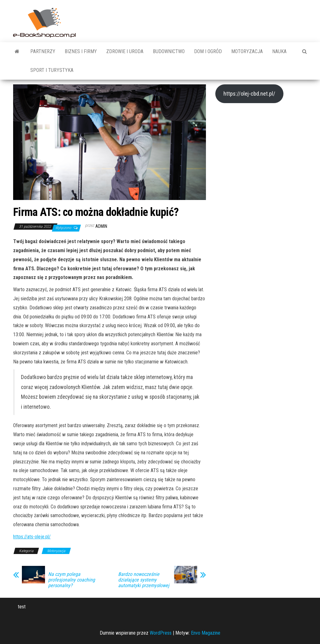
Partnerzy (42, 51)
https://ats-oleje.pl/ (32, 537)
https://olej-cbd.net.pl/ (249, 93)
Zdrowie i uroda (124, 51)
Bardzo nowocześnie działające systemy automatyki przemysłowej (143, 580)
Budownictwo (169, 51)
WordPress (161, 633)
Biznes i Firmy (81, 51)
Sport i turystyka (51, 70)
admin (101, 226)
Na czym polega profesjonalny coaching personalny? (71, 580)
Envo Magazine (205, 633)
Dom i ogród (208, 51)
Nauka (279, 51)
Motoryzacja (247, 51)
